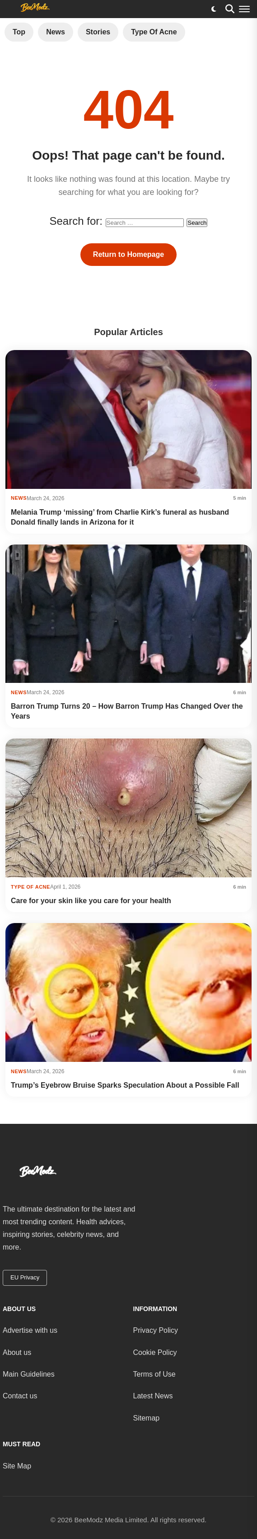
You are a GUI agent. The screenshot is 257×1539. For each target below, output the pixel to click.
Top (19, 32)
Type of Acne (154, 32)
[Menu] (244, 9)
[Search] (229, 9)
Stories (98, 32)
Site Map (17, 1466)
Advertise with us (30, 1330)
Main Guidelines (29, 1374)
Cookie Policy (155, 1352)
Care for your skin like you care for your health (91, 900)
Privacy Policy (155, 1330)
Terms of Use (154, 1374)
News (55, 32)
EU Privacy (24, 1277)
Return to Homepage (128, 254)
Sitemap (146, 1418)
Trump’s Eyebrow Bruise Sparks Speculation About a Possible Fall (125, 1085)
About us (17, 1352)
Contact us (20, 1396)
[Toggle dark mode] (213, 9)
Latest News (153, 1396)
